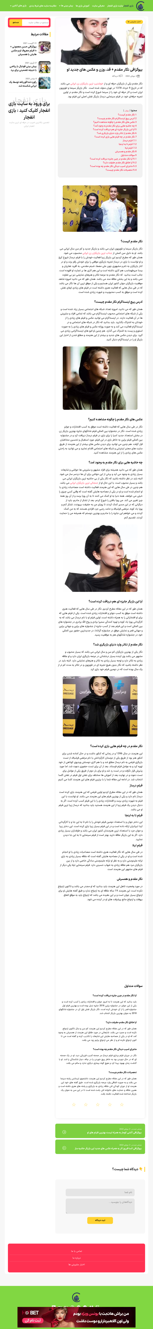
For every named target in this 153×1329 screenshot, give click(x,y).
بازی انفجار (128, 6)
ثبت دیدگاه (100, 1220)
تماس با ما (76, 1251)
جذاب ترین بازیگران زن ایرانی (97, 253)
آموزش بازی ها (82, 6)
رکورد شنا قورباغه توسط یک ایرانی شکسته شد (23, 84)
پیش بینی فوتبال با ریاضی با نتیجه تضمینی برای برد (23, 68)
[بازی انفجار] (140, 6)
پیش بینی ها (67, 6)
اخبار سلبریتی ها (134, 21)
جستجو (16, 22)
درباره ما (76, 1258)
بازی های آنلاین (19, 6)
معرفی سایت (98, 6)
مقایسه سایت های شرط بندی (42, 6)
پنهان (127, 110)
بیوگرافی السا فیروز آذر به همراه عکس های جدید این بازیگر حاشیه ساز (108, 1148)
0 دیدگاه (117, 76)
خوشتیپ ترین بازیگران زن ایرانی (86, 84)
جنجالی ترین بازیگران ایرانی (84, 483)
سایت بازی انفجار (115, 6)
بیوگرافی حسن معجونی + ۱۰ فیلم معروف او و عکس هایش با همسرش (23, 50)
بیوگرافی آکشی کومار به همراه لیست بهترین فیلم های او (114, 1132)
